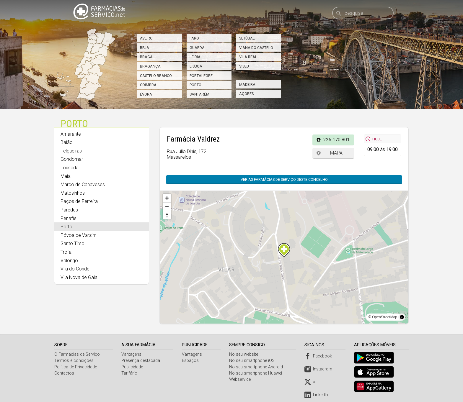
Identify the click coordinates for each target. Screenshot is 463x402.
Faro (194, 38)
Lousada (70, 167)
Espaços (190, 360)
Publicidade (133, 367)
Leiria (195, 57)
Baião (67, 142)
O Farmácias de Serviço (77, 354)
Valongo (69, 260)
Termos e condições (74, 360)
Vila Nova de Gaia (79, 277)
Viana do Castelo (256, 47)
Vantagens (132, 354)
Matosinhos (73, 193)
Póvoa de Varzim (79, 235)
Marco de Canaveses (83, 184)
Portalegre (201, 75)
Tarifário (130, 373)
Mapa (336, 153)
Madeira (247, 84)
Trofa (66, 252)
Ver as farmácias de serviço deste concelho (284, 179)
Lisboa (196, 66)
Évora (146, 94)
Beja (144, 47)
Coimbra (148, 85)
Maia (66, 176)
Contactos (64, 373)
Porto (195, 85)
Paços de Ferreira (79, 201)
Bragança (150, 66)
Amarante (71, 134)
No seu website (244, 354)
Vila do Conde (75, 269)
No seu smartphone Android (257, 367)
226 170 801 (336, 139)
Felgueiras (71, 151)
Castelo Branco (156, 75)
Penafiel (69, 218)
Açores (246, 93)
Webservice (241, 379)
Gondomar (72, 159)
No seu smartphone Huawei (256, 373)
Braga (146, 57)
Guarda (197, 47)
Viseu (244, 66)
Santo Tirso (72, 243)
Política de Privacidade (75, 367)
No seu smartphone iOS (253, 360)
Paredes (69, 210)
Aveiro (146, 38)
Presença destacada (141, 360)
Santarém (199, 94)
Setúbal (247, 38)
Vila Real (248, 57)
